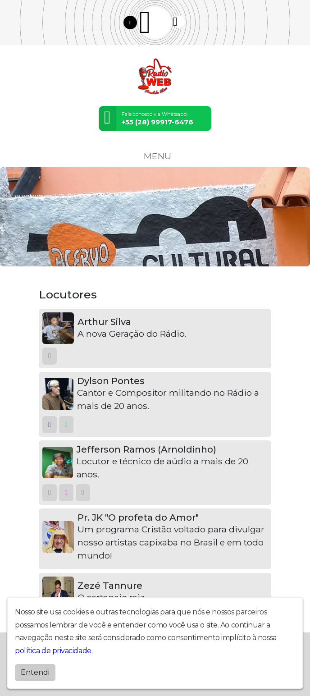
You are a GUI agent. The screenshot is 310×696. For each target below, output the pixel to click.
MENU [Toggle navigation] (155, 156)
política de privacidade (53, 650)
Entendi (35, 672)
